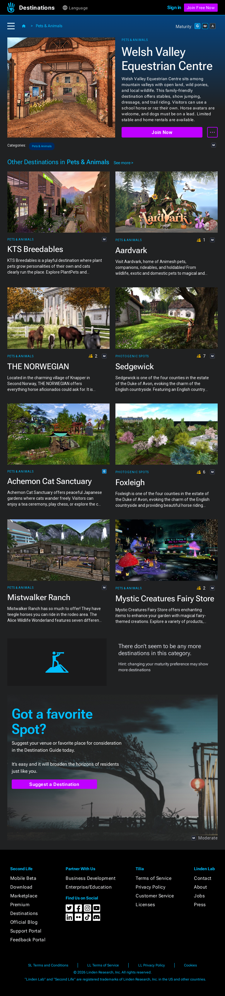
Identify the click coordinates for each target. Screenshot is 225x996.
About (200, 887)
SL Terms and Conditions (48, 965)
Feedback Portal (28, 939)
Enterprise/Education (89, 887)
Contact (203, 878)
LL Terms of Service (103, 965)
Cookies (190, 965)
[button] (40, 7)
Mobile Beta (23, 878)
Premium (20, 904)
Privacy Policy (150, 887)
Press (200, 904)
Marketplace (24, 896)
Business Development (90, 878)
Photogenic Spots (132, 356)
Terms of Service (153, 878)
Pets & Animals (49, 25)
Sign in (174, 7)
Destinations (24, 913)
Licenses (145, 904)
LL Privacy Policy (151, 965)
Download (21, 887)
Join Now (161, 132)
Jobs (199, 896)
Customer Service (155, 896)
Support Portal (26, 931)
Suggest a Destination (54, 784)
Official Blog (24, 922)
